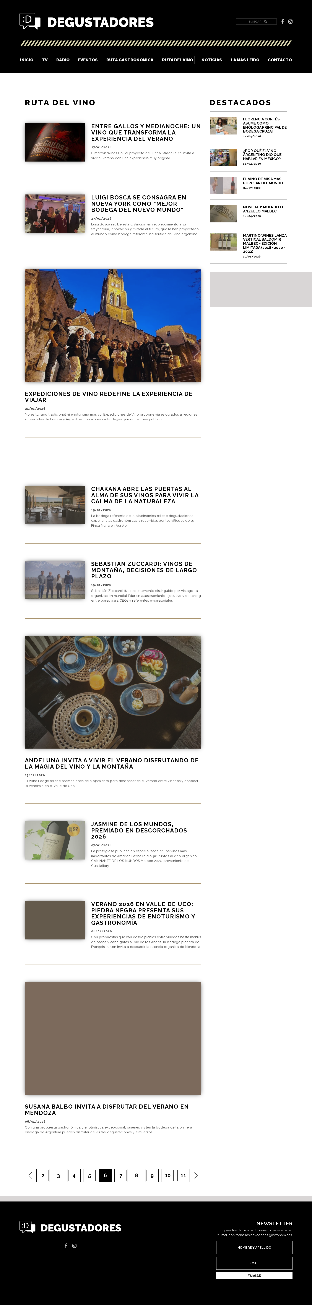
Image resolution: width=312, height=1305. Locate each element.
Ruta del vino (177, 59)
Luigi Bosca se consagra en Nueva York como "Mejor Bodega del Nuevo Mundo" (139, 203)
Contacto (280, 59)
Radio (63, 59)
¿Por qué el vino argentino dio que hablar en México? (265, 157)
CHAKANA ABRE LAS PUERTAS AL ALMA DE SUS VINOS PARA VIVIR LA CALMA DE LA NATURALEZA (145, 506)
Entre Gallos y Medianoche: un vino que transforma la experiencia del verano (146, 132)
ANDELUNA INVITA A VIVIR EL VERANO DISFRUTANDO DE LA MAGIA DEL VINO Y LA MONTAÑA (112, 774)
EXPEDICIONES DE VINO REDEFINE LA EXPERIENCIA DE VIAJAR (109, 397)
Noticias (212, 59)
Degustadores (87, 21)
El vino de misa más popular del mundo (265, 183)
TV (45, 59)
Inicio (26, 59)
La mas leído (245, 59)
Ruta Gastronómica (129, 59)
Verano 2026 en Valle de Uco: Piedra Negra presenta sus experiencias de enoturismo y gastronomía (143, 924)
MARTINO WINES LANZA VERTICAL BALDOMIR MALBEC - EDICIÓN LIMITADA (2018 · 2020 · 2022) (265, 245)
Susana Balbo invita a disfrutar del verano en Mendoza (107, 1121)
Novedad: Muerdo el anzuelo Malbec (265, 211)
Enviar (254, 1287)
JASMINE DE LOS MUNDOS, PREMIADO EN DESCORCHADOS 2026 (139, 841)
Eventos (88, 59)
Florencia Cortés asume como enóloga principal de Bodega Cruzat (265, 127)
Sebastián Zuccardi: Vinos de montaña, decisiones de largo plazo (144, 581)
